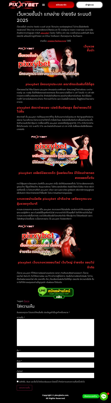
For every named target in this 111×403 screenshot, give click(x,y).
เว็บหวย (26, 301)
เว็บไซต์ (19, 371)
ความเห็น (21, 317)
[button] (43, 5)
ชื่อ (18, 351)
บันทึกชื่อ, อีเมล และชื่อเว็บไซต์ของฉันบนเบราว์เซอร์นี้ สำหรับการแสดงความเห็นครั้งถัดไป (52, 382)
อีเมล (19, 361)
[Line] (103, 396)
